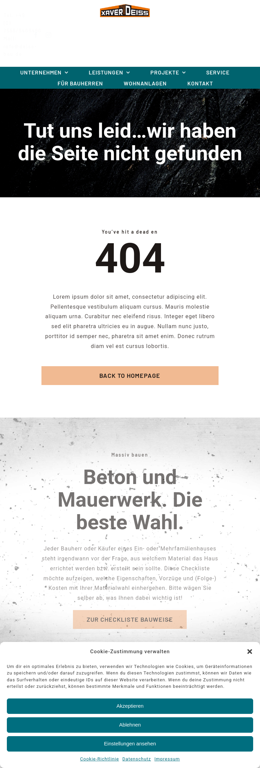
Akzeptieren (130, 706)
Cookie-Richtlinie (99, 758)
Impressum (167, 758)
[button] (249, 651)
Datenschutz (136, 758)
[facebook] (42, 35)
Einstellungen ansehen (130, 743)
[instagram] (54, 35)
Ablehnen (130, 725)
